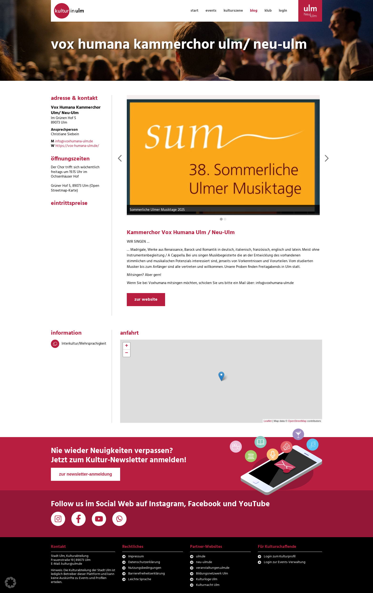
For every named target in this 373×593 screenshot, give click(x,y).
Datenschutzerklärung (144, 562)
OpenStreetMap (297, 420)
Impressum (136, 556)
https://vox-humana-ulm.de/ (77, 146)
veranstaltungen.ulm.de (212, 568)
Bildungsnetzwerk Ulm (212, 573)
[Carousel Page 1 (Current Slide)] (221, 219)
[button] (10, 582)
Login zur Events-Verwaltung (284, 562)
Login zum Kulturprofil (279, 556)
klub (268, 11)
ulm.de (200, 556)
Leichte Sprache (139, 579)
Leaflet (268, 420)
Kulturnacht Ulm (207, 585)
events (211, 11)
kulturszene (233, 11)
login (283, 11)
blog (253, 11)
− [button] (126, 353)
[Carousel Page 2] (225, 219)
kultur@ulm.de (71, 564)
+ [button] (126, 346)
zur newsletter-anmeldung (85, 474)
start (194, 11)
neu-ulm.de (204, 562)
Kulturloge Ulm (206, 579)
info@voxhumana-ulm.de (74, 141)
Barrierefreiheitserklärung (146, 573)
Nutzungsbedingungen (144, 568)
